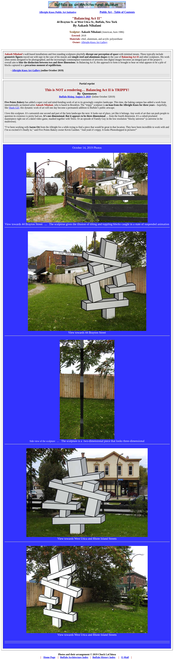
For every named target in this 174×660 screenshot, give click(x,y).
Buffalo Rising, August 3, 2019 (75, 96)
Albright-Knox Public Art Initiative (57, 12)
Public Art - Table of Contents (117, 12)
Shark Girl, (14, 107)
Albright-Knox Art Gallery (94, 42)
